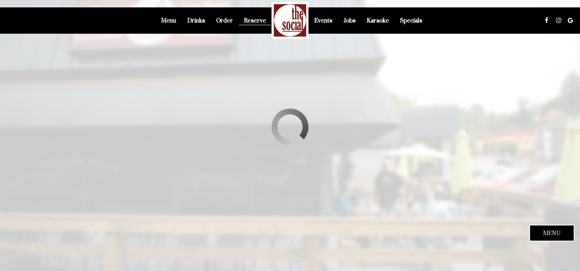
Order (224, 20)
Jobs (349, 20)
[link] (290, 20)
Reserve (255, 20)
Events (323, 20)
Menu (168, 20)
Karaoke (378, 20)
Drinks (196, 20)
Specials (411, 20)
